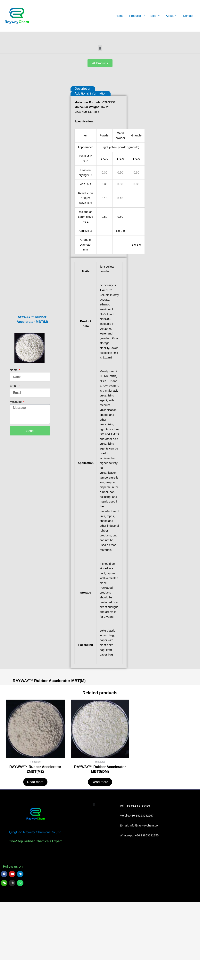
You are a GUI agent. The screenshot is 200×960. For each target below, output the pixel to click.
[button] (100, 48)
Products (137, 16)
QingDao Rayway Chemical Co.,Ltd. (35, 885)
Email (14, 414)
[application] (143, 16)
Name (14, 399)
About (171, 16)
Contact (188, 15)
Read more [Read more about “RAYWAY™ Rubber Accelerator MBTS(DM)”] (100, 835)
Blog (155, 16)
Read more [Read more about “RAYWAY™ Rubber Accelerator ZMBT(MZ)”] (35, 835)
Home (119, 15)
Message (17, 430)
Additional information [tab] (94, 93)
